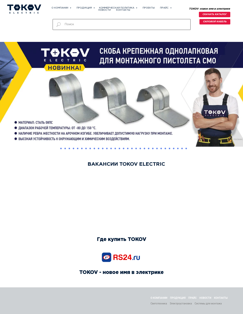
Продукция (85, 8)
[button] (214, 21)
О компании (158, 297)
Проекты (149, 8)
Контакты (123, 10)
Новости (104, 10)
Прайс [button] (164, 8)
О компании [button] (60, 8)
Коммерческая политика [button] (117, 8)
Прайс (192, 297)
